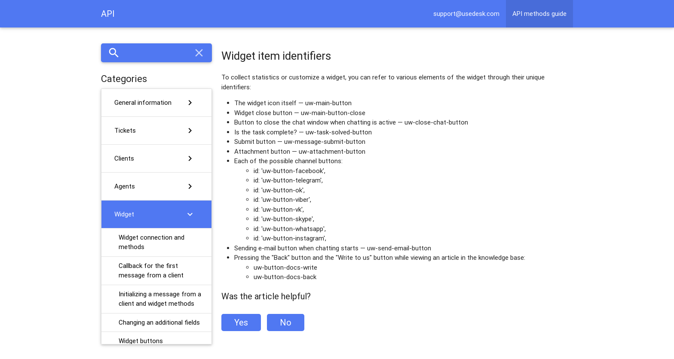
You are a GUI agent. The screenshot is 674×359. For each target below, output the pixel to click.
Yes (241, 322)
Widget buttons (141, 341)
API (108, 13)
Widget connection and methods (151, 242)
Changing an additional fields (159, 322)
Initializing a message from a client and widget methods (160, 299)
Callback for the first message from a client (151, 271)
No (285, 322)
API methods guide (539, 13)
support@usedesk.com (466, 13)
